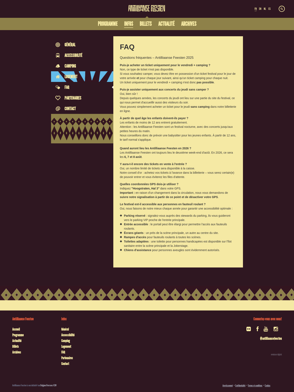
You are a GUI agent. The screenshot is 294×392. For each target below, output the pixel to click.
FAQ (63, 352)
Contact (65, 363)
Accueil (16, 329)
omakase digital (276, 354)
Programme (18, 335)
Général (65, 329)
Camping (65, 341)
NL (265, 9)
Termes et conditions (255, 385)
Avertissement (228, 385)
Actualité (16, 341)
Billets (15, 346)
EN (260, 9)
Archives (16, 352)
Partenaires (67, 358)
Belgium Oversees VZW (48, 385)
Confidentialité (240, 385)
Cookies (267, 385)
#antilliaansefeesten (271, 338)
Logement (66, 346)
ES (269, 9)
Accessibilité (68, 335)
